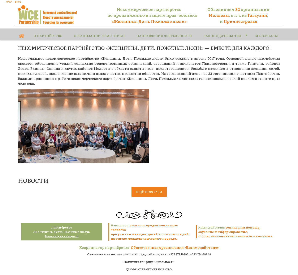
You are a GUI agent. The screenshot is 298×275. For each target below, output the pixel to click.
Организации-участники (98, 32)
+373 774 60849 (200, 251)
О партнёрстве (48, 32)
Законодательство (220, 32)
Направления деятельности (162, 32)
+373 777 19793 (178, 251)
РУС (9, 2)
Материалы (265, 32)
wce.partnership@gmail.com (138, 251)
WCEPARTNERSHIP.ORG (154, 266)
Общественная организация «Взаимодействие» (175, 244)
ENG (18, 2)
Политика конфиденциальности (149, 259)
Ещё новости (149, 189)
